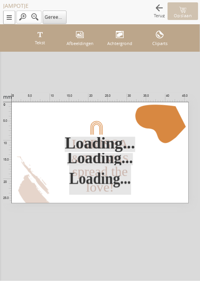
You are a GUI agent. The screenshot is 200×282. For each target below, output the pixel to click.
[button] (9, 17)
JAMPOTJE (16, 6)
